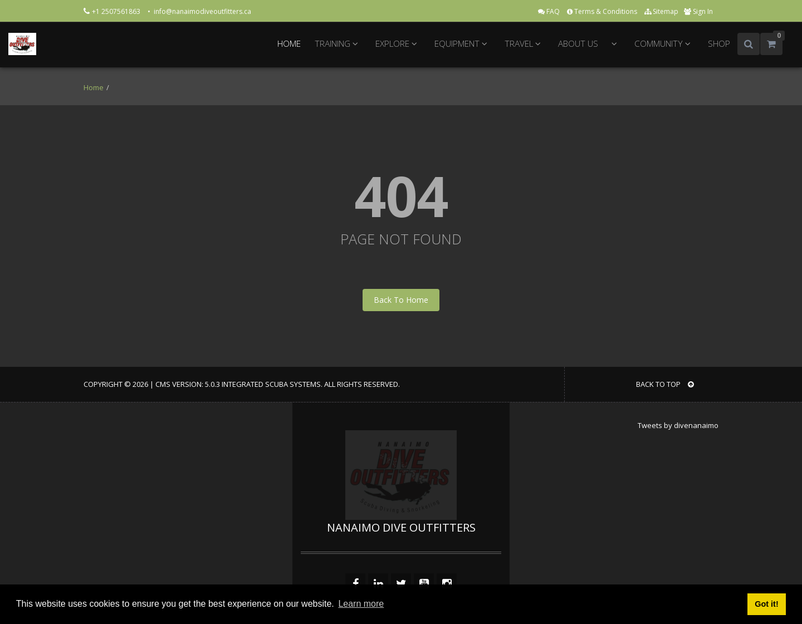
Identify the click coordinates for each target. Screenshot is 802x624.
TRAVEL (524, 44)
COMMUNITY (664, 44)
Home (94, 87)
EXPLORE (397, 44)
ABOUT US (578, 44)
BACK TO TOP (665, 384)
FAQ (549, 11)
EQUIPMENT (462, 44)
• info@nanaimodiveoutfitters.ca (199, 11)
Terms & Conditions (603, 11)
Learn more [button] (361, 603)
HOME (289, 44)
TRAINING (338, 44)
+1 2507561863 (117, 11)
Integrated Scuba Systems (271, 384)
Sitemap (661, 11)
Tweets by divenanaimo (678, 425)
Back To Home (401, 299)
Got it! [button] (766, 604)
